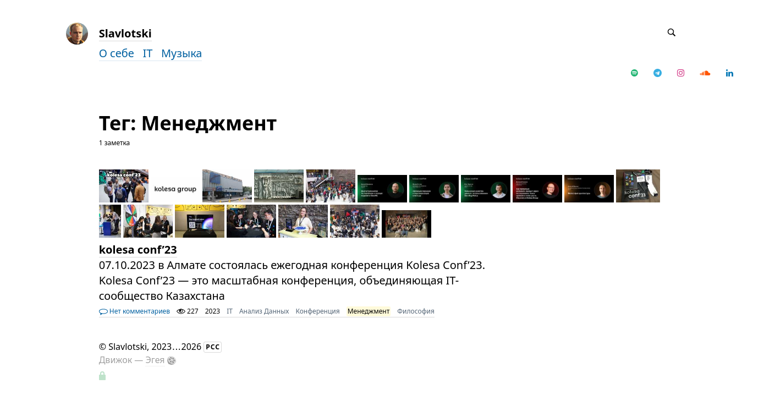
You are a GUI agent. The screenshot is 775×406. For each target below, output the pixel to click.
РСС (213, 347)
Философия (416, 311)
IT (151, 53)
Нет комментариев (134, 311)
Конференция (317, 311)
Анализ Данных (264, 311)
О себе (121, 53)
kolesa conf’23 (138, 249)
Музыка (181, 53)
